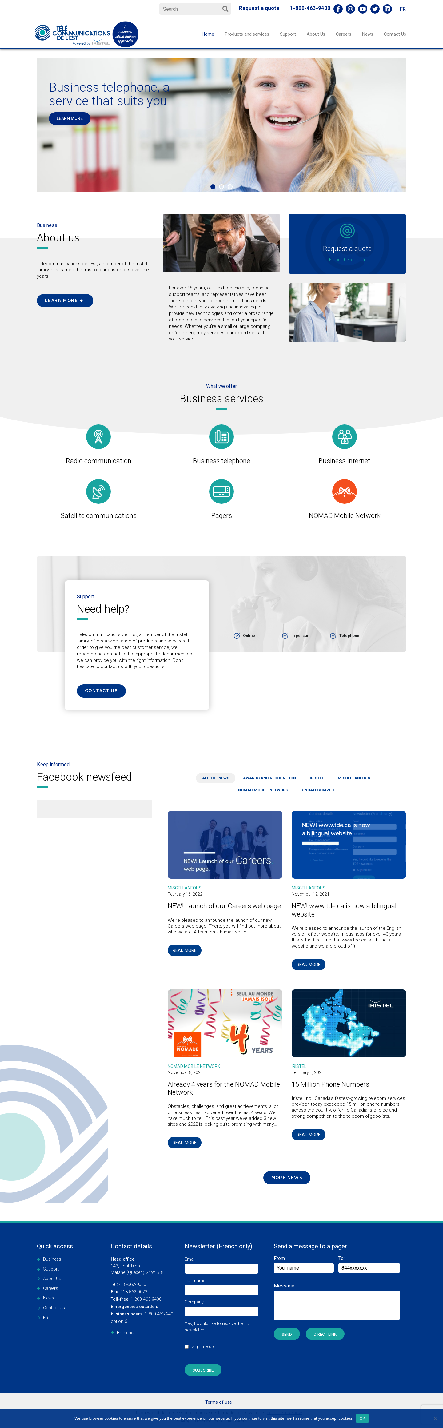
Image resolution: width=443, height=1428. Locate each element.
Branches (126, 1332)
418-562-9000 (128, 1284)
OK (362, 1418)
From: (304, 1264)
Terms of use (218, 1402)
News (367, 34)
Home (208, 34)
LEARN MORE (70, 118)
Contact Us (395, 34)
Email (221, 1264)
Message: (284, 1286)
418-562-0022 (129, 1292)
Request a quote (259, 8)
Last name (221, 1285)
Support (288, 34)
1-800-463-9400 (310, 8)
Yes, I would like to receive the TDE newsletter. (221, 1338)
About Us (316, 34)
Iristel (299, 1066)
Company (221, 1306)
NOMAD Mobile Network (194, 1066)
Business (52, 1259)
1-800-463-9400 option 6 (143, 1314)
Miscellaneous (185, 887)
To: (341, 1258)
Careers (343, 34)
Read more (185, 950)
